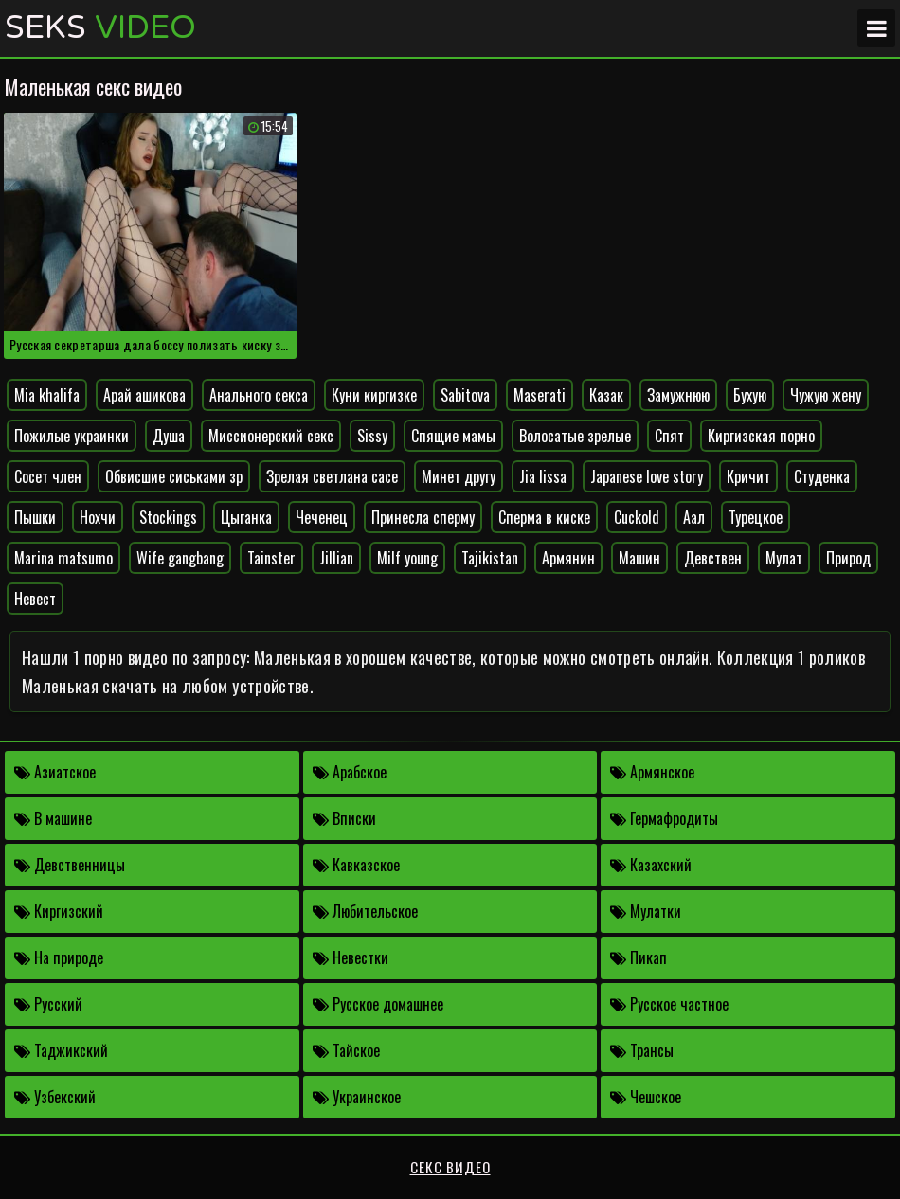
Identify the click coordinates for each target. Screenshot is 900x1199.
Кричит (748, 476)
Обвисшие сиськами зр (174, 476)
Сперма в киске (544, 517)
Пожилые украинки (71, 435)
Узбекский (55, 1096)
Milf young (407, 557)
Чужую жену (825, 395)
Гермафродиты (664, 818)
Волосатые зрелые (575, 435)
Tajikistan (489, 557)
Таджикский (61, 1050)
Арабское (350, 772)
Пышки (35, 517)
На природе (58, 957)
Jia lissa (543, 476)
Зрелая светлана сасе (332, 476)
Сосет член (47, 476)
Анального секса (258, 395)
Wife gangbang (180, 557)
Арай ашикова (144, 395)
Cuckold (636, 517)
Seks (100, 28)
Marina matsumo (63, 557)
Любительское (365, 911)
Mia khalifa (47, 395)
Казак (606, 395)
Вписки (344, 818)
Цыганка (246, 517)
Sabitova (465, 395)
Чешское (645, 1096)
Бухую (749, 395)
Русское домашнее (378, 1004)
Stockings (168, 517)
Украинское (357, 1096)
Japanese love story (646, 476)
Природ (848, 557)
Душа (169, 435)
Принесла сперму (423, 517)
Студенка (822, 476)
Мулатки (645, 911)
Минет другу (458, 476)
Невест (35, 598)
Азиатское (55, 772)
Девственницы (69, 864)
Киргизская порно (761, 435)
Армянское (652, 772)
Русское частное (669, 1004)
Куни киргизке (374, 395)
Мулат (783, 557)
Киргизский (58, 911)
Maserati (539, 395)
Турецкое (756, 517)
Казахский (651, 864)
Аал (694, 517)
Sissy (372, 435)
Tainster (271, 557)
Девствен (713, 557)
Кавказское (356, 864)
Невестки (350, 957)
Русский (48, 1004)
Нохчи (98, 517)
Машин (639, 557)
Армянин (568, 557)
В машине (53, 818)
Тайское (346, 1050)
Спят (669, 435)
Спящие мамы (453, 435)
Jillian (336, 557)
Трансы (642, 1050)
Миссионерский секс (270, 435)
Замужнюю (678, 395)
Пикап (638, 957)
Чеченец (322, 517)
